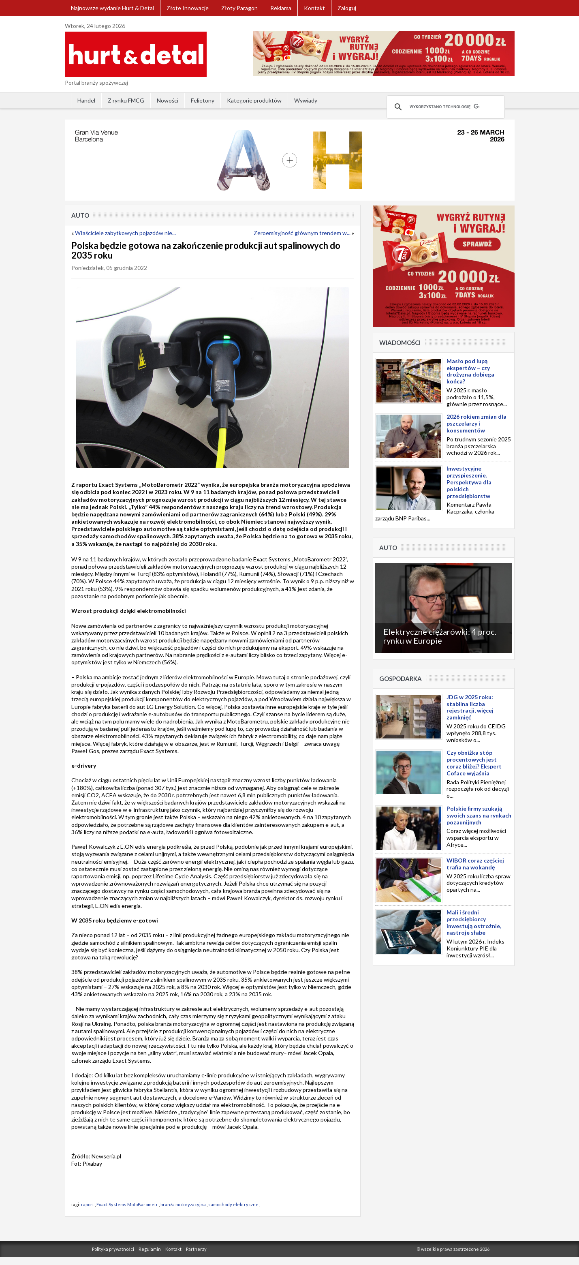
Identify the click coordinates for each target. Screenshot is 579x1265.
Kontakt (314, 7)
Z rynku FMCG (126, 100)
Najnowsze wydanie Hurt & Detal (112, 7)
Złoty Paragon (239, 7)
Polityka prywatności (113, 1249)
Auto (80, 215)
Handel (86, 100)
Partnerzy (196, 1249)
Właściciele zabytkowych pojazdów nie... (125, 232)
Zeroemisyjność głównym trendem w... (302, 232)
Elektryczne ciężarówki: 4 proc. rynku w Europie (439, 636)
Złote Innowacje (188, 7)
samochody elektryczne (233, 1204)
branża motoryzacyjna (183, 1204)
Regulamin (150, 1249)
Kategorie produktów (254, 100)
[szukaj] (444, 107)
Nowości (167, 100)
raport (87, 1204)
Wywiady (305, 100)
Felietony (202, 100)
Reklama (280, 7)
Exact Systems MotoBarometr (127, 1204)
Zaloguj (347, 7)
